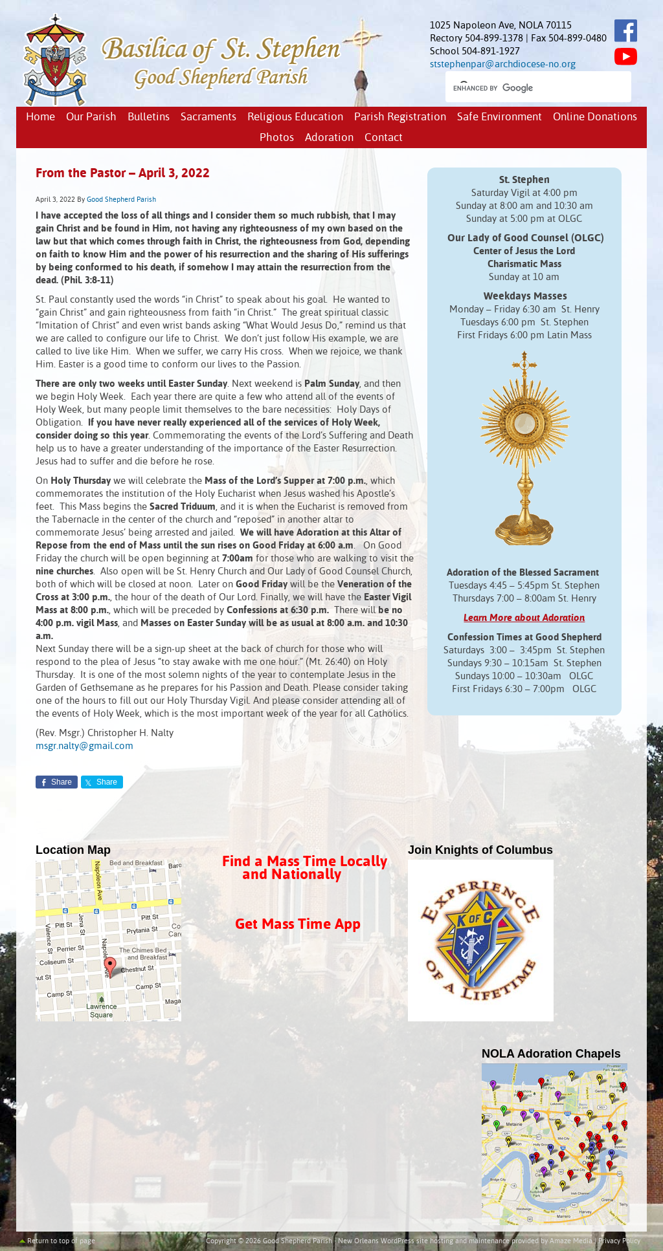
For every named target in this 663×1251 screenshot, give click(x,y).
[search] (526, 88)
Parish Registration (400, 117)
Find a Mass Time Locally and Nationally (304, 868)
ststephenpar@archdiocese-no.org (503, 64)
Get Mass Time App (298, 924)
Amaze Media (571, 1241)
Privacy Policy (619, 1241)
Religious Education (295, 117)
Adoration (329, 138)
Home (40, 117)
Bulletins (149, 117)
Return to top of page (61, 1241)
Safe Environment (499, 117)
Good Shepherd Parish (121, 200)
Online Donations (595, 117)
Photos (277, 138)
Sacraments (208, 117)
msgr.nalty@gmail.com (84, 746)
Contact (384, 138)
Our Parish (91, 117)
